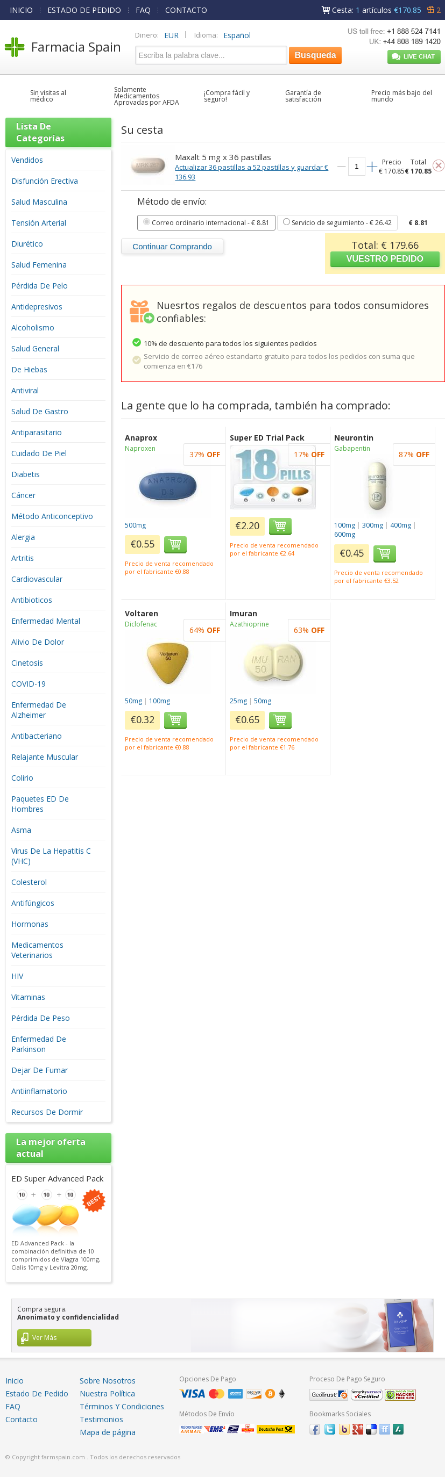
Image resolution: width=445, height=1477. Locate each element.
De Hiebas (29, 369)
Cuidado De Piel (39, 453)
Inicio (14, 1380)
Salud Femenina (39, 265)
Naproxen (140, 448)
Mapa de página (108, 1432)
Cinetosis (27, 663)
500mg (135, 525)
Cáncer (23, 495)
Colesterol (29, 882)
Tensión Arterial (38, 223)
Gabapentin (352, 448)
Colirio (22, 778)
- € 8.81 (206, 222)
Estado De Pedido (36, 1393)
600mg (344, 534)
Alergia (23, 537)
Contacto (21, 1419)
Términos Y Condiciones (122, 1406)
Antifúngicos (32, 903)
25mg (238, 700)
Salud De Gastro (39, 411)
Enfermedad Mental (45, 621)
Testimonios (101, 1419)
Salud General (35, 348)
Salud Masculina (39, 202)
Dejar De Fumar (39, 1070)
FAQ (143, 10)
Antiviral (25, 390)
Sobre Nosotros (108, 1380)
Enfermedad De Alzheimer (38, 710)
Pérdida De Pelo (39, 285)
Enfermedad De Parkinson (38, 1044)
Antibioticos (31, 600)
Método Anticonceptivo (52, 516)
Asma (21, 830)
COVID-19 (28, 684)
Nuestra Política (107, 1393)
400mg (400, 525)
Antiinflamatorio (39, 1091)
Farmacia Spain (76, 46)
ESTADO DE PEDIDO (84, 10)
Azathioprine (249, 624)
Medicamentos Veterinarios (37, 950)
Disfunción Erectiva (44, 181)
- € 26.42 (337, 222)
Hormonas (29, 924)
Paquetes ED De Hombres (40, 804)
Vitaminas (28, 997)
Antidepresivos (36, 306)
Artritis (22, 558)
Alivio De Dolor (37, 642)
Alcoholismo (32, 327)
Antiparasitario (36, 432)
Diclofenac (141, 624)
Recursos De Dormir (47, 1112)
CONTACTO (186, 10)
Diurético (27, 244)
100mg (344, 525)
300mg (372, 525)
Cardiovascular (36, 579)
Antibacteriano (36, 736)
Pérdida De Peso (40, 1018)
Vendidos (27, 160)
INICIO (21, 10)
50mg (133, 700)
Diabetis (25, 474)
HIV (17, 976)
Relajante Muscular (44, 757)
